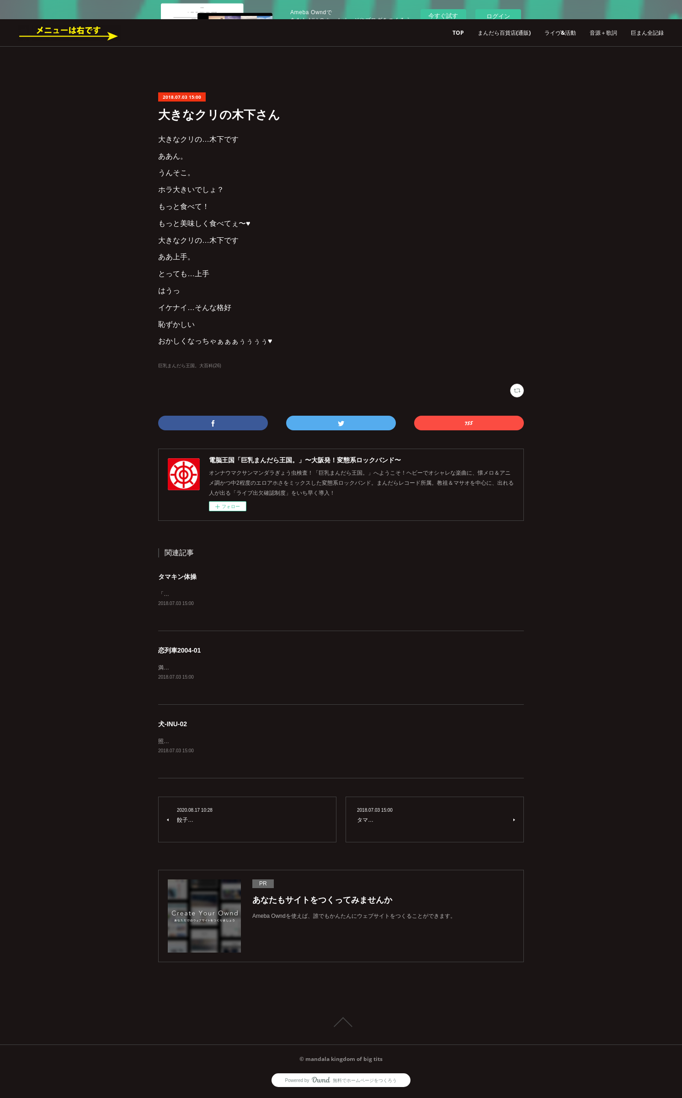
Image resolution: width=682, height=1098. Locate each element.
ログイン (498, 16)
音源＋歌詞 (603, 33)
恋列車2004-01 (179, 651)
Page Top (341, 1024)
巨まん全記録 (647, 33)
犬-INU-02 (172, 725)
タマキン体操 (177, 576)
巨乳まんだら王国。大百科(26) (189, 365)
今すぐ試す (443, 15)
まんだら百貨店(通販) (504, 33)
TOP (458, 33)
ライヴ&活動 (560, 33)
